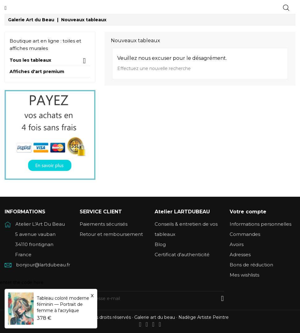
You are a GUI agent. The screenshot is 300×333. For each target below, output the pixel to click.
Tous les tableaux (30, 60)
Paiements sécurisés (103, 224)
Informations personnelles (260, 224)
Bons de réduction (251, 265)
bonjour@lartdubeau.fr (43, 265)
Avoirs (237, 244)
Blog (160, 244)
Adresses (240, 254)
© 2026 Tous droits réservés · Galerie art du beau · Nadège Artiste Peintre (150, 317)
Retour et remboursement (111, 234)
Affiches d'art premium (37, 71)
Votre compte (248, 212)
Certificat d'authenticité (182, 254)
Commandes (245, 234)
